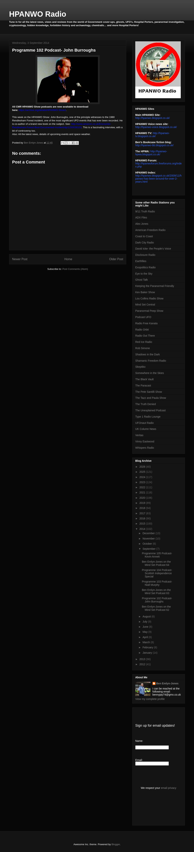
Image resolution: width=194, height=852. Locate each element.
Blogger (115, 844)
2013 (142, 659)
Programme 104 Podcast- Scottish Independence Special (157, 573)
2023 (142, 482)
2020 (142, 497)
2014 (142, 528)
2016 (142, 518)
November (148, 538)
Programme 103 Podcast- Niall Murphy (157, 583)
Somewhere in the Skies (149, 373)
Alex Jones (141, 223)
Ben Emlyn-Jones (167, 683)
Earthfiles (140, 261)
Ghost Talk (141, 279)
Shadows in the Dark (147, 354)
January (147, 652)
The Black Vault (144, 379)
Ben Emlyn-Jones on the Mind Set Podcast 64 (156, 563)
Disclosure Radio (145, 254)
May (145, 631)
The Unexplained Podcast (150, 410)
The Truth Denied (145, 404)
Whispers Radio (144, 447)
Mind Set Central (145, 304)
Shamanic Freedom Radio (150, 360)
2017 (142, 513)
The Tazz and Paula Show (150, 397)
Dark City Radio (144, 242)
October (147, 543)
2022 (142, 487)
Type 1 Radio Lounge (147, 416)
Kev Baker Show (145, 292)
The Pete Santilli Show (148, 391)
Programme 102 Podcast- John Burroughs (157, 600)
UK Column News (145, 428)
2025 (142, 471)
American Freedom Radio (150, 230)
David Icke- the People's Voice (153, 248)
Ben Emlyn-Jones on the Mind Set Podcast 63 (156, 591)
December (148, 533)
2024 (142, 477)
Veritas (139, 435)
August (146, 616)
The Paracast (143, 385)
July (145, 621)
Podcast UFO (143, 317)
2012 (142, 664)
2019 (142, 502)
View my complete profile (150, 698)
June (145, 626)
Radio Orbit (142, 329)
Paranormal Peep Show (149, 310)
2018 (142, 508)
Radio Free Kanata (146, 323)
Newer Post (19, 259)
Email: (139, 760)
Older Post (116, 259)
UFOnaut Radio (144, 422)
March (146, 642)
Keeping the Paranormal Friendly (154, 285)
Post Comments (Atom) (75, 269)
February (148, 647)
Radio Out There (145, 335)
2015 (142, 523)
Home (68, 259)
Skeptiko (140, 366)
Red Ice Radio (143, 341)
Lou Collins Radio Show (149, 298)
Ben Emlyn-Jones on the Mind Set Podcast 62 (156, 608)
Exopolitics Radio (145, 267)
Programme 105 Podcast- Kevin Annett (157, 555)
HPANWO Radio (37, 14)
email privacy (168, 787)
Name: (139, 740)
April (145, 637)
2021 (142, 492)
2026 (142, 466)
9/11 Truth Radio (145, 211)
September (149, 548)
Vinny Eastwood (144, 441)
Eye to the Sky (143, 273)
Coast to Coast (144, 236)
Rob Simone (142, 348)
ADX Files (141, 217)
